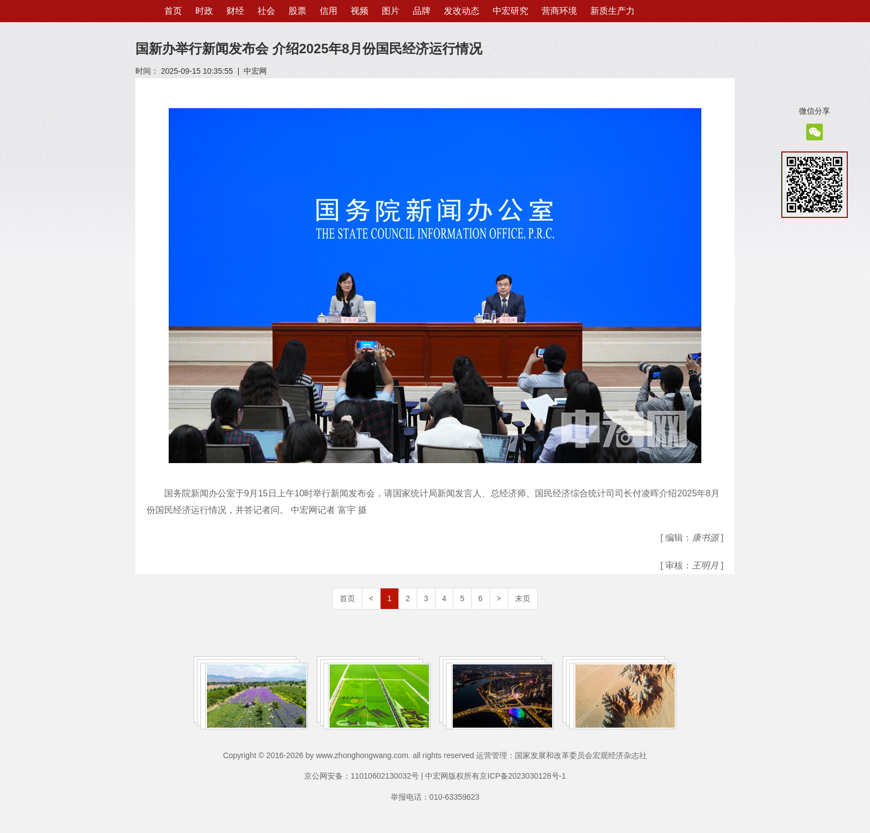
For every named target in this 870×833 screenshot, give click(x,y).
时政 (204, 11)
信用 (328, 11)
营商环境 (559, 11)
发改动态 (461, 11)
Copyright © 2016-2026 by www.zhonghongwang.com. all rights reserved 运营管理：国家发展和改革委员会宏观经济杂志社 (435, 755)
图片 (390, 11)
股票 (297, 11)
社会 (266, 11)
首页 (173, 11)
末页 (522, 598)
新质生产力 (612, 11)
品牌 (422, 11)
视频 (359, 11)
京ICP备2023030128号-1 (522, 775)
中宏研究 (510, 11)
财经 (235, 11)
